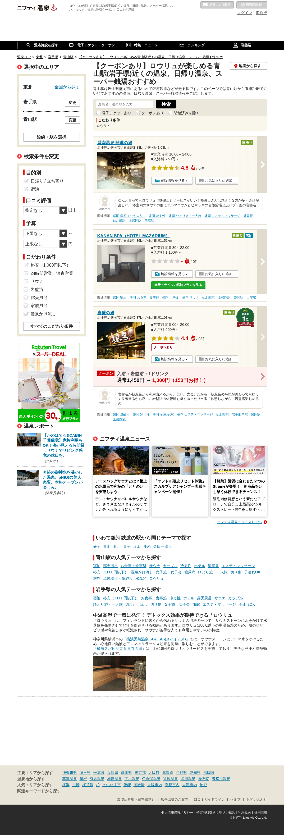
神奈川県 (69, 772)
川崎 (76, 785)
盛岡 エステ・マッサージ (222, 216)
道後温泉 (170, 779)
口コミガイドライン (209, 799)
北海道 (167, 772)
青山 (107, 546)
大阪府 (153, 772)
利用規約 (244, 812)
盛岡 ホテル (170, 297)
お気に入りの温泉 (217, 5)
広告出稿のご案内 (174, 799)
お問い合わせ (256, 799)
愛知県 (195, 772)
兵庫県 (112, 772)
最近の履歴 (251, 5)
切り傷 (235, 572)
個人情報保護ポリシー (177, 812)
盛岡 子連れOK (163, 414)
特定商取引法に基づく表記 (215, 812)
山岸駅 (251, 297)
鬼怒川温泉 (221, 779)
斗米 (147, 546)
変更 (72, 103)
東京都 (140, 772)
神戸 (203, 785)
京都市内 (172, 785)
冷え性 (185, 566)
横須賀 (87, 785)
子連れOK (252, 572)
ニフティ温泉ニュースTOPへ (239, 522)
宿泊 (96, 566)
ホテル (199, 566)
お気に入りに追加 (218, 180)
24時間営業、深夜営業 (52, 273)
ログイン (244, 13)
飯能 (127, 785)
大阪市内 (154, 785)
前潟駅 (149, 220)
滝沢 (137, 546)
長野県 (181, 772)
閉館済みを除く (187, 113)
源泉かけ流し (142, 572)
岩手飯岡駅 (240, 414)
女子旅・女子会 (169, 572)
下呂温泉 (132, 779)
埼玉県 (85, 772)
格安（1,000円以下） (110, 572)
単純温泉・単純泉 (118, 578)
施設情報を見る (173, 180)
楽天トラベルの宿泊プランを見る (178, 285)
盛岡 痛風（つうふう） (129, 216)
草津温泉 (69, 779)
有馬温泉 (97, 779)
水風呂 (140, 578)
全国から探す (67, 86)
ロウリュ (156, 578)
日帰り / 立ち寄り (47, 181)
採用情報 (260, 812)
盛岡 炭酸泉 (121, 414)
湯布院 (203, 779)
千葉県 (98, 772)
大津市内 (189, 785)
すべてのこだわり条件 (51, 326)
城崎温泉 (114, 779)
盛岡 (96, 546)
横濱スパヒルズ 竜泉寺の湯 (119, 648)
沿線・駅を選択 (51, 137)
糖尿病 (189, 572)
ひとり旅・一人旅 (213, 572)
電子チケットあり (116, 113)
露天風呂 (110, 566)
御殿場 (139, 785)
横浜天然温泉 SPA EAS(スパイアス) (156, 639)
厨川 (117, 546)
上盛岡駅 (135, 220)
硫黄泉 (213, 566)
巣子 (127, 546)
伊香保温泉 (151, 779)
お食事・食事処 (133, 566)
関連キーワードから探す (39, 791)
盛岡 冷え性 (157, 216)
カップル (170, 566)
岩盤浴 (37, 289)
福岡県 (208, 772)
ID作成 (261, 13)
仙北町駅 (119, 220)
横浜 (66, 785)
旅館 (96, 578)
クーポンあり (152, 113)
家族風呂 (39, 305)
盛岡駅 (248, 216)
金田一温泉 (162, 546)
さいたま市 (111, 785)
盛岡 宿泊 (119, 297)
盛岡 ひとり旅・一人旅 (184, 216)
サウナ (154, 566)
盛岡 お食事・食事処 (144, 297)
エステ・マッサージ (238, 566)
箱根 (83, 779)
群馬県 (126, 772)
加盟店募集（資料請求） (136, 799)
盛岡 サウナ (190, 297)
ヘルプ (235, 799)
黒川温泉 (188, 779)
